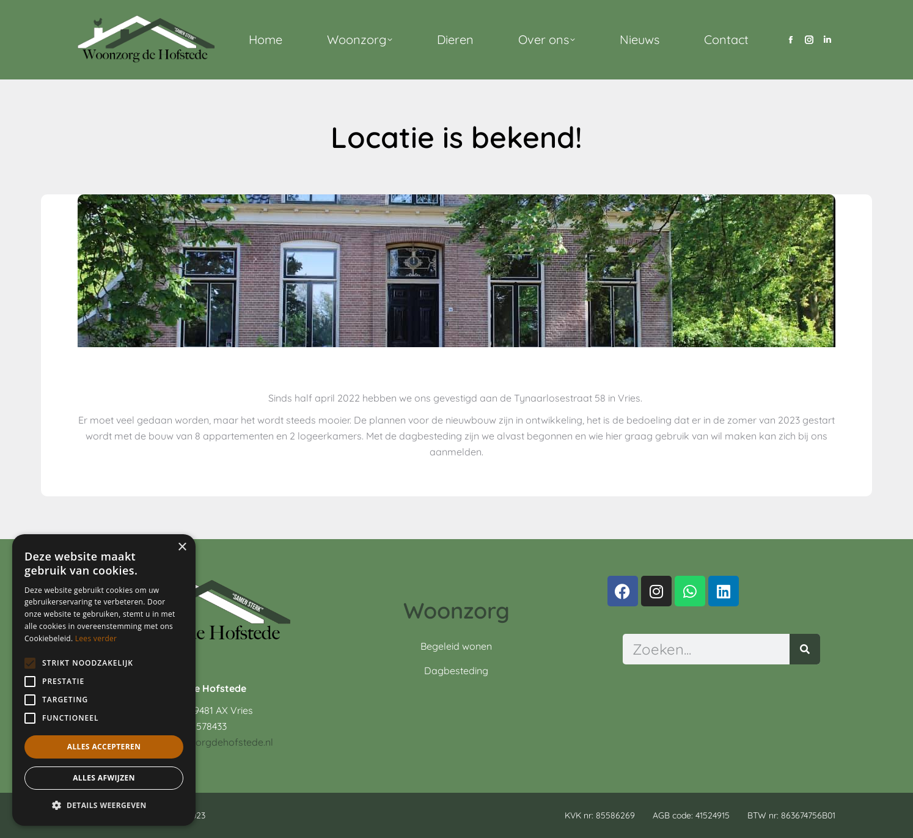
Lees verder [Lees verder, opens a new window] (96, 638)
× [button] (181, 547)
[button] (103, 806)
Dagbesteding (456, 670)
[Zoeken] (805, 649)
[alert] (104, 680)
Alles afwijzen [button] (104, 778)
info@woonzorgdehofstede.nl (206, 742)
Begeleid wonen (456, 646)
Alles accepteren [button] (104, 746)
